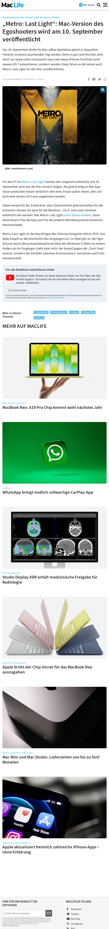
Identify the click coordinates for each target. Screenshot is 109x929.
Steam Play (89, 312)
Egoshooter (42, 312)
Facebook (74, 909)
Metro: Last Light (33, 182)
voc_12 (40, 317)
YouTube (73, 918)
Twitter (73, 914)
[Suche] (99, 5)
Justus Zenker (13, 79)
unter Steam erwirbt (78, 215)
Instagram (75, 923)
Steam (75, 312)
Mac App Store (60, 312)
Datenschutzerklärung (54, 297)
